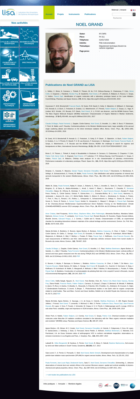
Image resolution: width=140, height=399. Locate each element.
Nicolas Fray (73, 94)
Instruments (74, 14)
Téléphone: (84, 40)
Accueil (49, 14)
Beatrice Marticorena (116, 343)
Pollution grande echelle (29, 84)
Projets (60, 14)
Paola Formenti (64, 123)
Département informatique (9, 125)
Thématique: (84, 46)
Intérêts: (82, 43)
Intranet (123, 10)
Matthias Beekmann (113, 248)
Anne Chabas (50, 213)
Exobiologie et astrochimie (9, 63)
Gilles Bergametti (61, 343)
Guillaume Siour (107, 303)
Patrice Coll (50, 156)
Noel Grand (93, 94)
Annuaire (61, 384)
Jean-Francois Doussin (112, 191)
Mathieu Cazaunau (104, 231)
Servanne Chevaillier (91, 171)
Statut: (82, 34)
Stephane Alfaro (85, 213)
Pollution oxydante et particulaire (9, 84)
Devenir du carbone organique (29, 42)
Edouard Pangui (65, 219)
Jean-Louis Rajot (63, 363)
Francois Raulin (74, 106)
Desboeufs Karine (87, 191)
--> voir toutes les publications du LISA (60, 375)
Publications (90, 14)
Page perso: (84, 51)
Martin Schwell (95, 353)
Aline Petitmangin (98, 213)
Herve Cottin (59, 156)
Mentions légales (75, 384)
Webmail (115, 10)
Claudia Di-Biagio (52, 123)
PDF (78, 256)
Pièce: (82, 37)
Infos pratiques (49, 384)
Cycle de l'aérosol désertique (9, 42)
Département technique (10, 104)
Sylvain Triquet (77, 171)
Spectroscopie (29, 62)
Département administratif (29, 104)
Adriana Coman (58, 216)
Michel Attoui (73, 213)
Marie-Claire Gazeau (119, 281)
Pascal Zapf (58, 96)
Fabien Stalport (110, 109)
